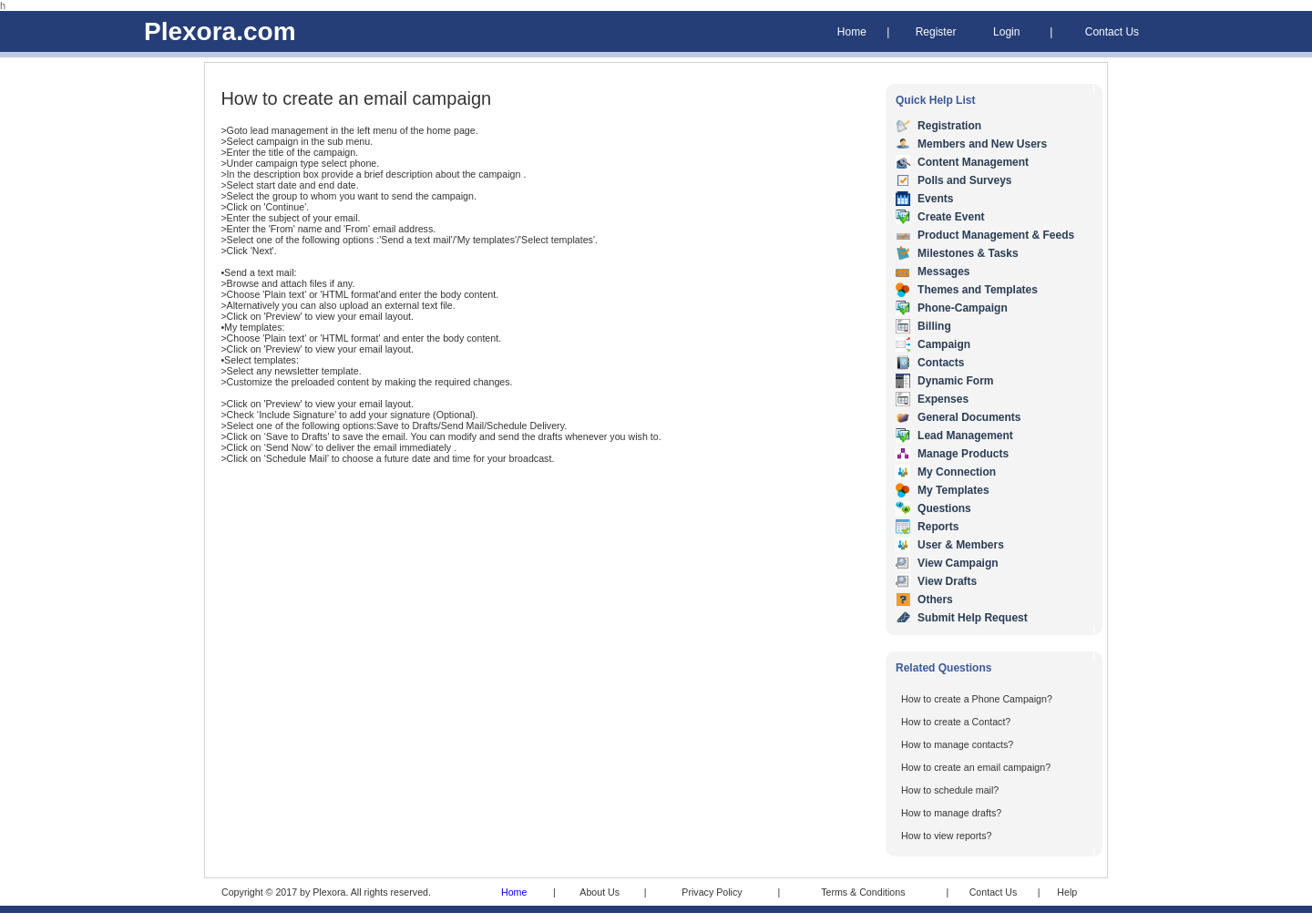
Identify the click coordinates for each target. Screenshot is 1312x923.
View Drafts (947, 581)
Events (935, 198)
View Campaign (957, 563)
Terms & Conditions (863, 892)
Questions (944, 508)
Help (1067, 892)
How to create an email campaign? (976, 767)
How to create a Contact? (955, 721)
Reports (937, 526)
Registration (949, 125)
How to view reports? (946, 835)
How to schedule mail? (950, 790)
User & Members (960, 544)
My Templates (953, 490)
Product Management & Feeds (995, 235)
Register (936, 32)
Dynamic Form (955, 380)
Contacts (940, 362)
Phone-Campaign (962, 308)
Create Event (950, 216)
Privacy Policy (712, 892)
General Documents (968, 417)
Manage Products (963, 453)
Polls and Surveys (964, 180)
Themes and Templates (977, 289)
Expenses (943, 399)
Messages (943, 271)
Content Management (973, 162)
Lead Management (965, 435)
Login (1006, 32)
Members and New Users (982, 144)
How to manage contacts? (957, 744)
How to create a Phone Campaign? (976, 698)
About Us (599, 892)
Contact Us (1112, 32)
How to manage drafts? (951, 812)
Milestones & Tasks (967, 253)
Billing (934, 326)
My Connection (956, 472)
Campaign (943, 344)
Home (851, 32)
